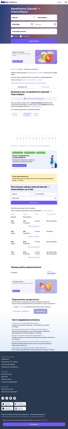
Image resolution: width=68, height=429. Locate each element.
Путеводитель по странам (9, 362)
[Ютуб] (10, 397)
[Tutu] (5, 2)
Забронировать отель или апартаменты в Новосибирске (28, 83)
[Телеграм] (2, 397)
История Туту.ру (6, 374)
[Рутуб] (14, 397)
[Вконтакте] (6, 397)
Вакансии (4, 377)
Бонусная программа (8, 364)
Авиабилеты (14, 69)
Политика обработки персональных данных (15, 414)
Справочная (5, 359)
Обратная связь (6, 379)
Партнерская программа (9, 392)
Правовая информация (37, 414)
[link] (17, 61)
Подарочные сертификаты (9, 367)
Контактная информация (9, 382)
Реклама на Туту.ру (7, 389)
